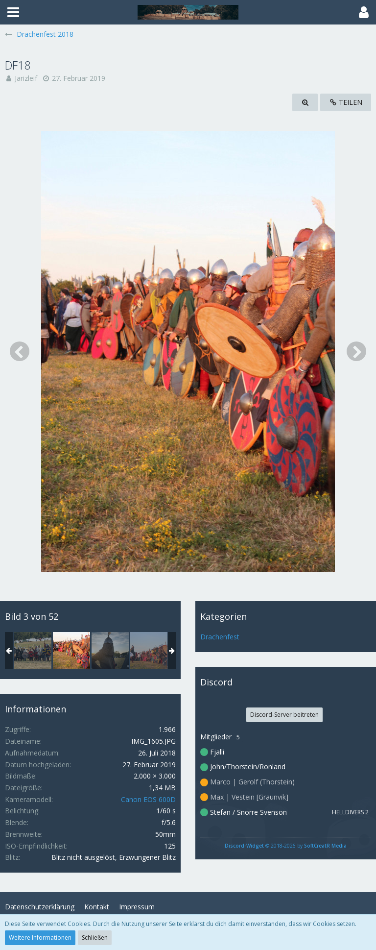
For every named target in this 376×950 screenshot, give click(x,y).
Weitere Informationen (40, 937)
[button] (13, 12)
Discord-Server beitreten (284, 714)
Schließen (95, 937)
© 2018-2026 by (286, 845)
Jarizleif (26, 78)
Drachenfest (219, 636)
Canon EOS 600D (148, 799)
